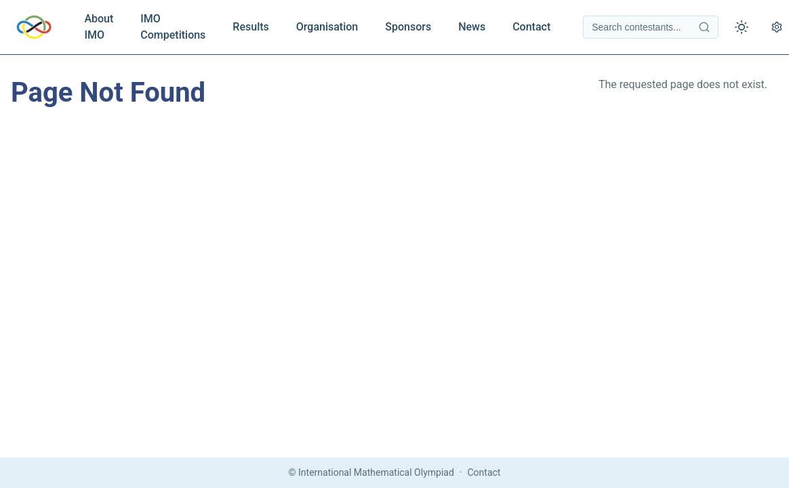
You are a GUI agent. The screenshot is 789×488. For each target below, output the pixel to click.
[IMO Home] (34, 27)
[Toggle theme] (741, 27)
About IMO (98, 26)
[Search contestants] (651, 27)
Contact (531, 26)
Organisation (327, 26)
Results (250, 26)
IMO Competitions (172, 26)
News (471, 26)
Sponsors (408, 26)
